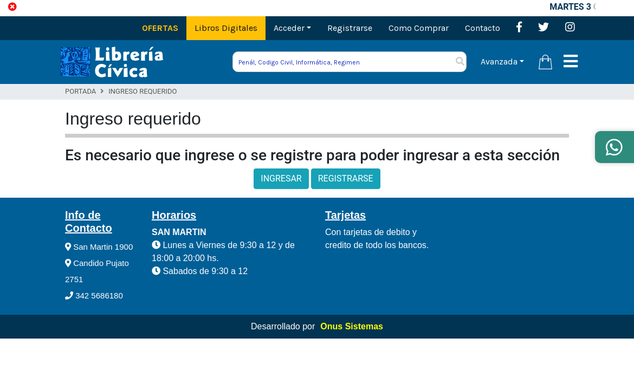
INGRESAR (281, 178)
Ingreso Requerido (142, 91)
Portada (80, 91)
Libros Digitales (226, 28)
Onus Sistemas (351, 326)
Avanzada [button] (499, 61)
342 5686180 (94, 295)
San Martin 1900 (99, 246)
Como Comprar (419, 28)
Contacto (482, 28)
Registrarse (349, 28)
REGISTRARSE (345, 178)
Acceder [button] (289, 28)
